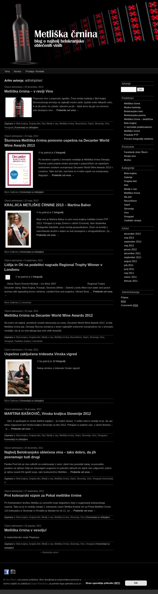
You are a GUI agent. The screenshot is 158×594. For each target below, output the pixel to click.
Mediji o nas (52, 123)
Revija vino (130, 156)
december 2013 (132, 233)
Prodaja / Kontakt (35, 71)
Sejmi (91, 123)
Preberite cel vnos (68, 110)
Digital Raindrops (39, 583)
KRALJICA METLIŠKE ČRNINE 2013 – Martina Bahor (47, 205)
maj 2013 (129, 237)
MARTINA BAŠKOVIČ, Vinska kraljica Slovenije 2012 (47, 413)
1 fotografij (57, 212)
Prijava (124, 297)
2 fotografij (59, 152)
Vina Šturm (10, 580)
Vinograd (8, 127)
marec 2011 (130, 277)
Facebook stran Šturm (136, 152)
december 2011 (132, 253)
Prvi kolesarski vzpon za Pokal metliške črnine (42, 495)
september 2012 (132, 241)
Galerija (128, 177)
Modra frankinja (132, 107)
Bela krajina (21, 123)
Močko (127, 160)
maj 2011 (129, 273)
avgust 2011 (130, 261)
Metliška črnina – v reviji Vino (28, 91)
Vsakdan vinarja (22, 341)
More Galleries (11, 192)
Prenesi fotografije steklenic (138, 138)
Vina (7, 71)
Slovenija (99, 123)
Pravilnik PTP (131, 135)
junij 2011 (129, 269)
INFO (117, 583)
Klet (43, 123)
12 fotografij (59, 361)
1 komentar (25, 302)
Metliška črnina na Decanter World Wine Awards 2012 (48, 315)
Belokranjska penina (135, 115)
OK (136, 583)
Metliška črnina (66, 123)
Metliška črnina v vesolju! (25, 530)
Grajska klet (34, 123)
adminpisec (34, 80)
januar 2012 (130, 249)
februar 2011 (130, 281)
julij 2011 (128, 265)
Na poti (128, 197)
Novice (17, 71)
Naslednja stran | (50, 552)
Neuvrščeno (81, 123)
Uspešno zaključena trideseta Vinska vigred (40, 354)
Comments (129, 305)
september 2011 (132, 257)
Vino (107, 123)
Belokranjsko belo (133, 111)
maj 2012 (129, 245)
